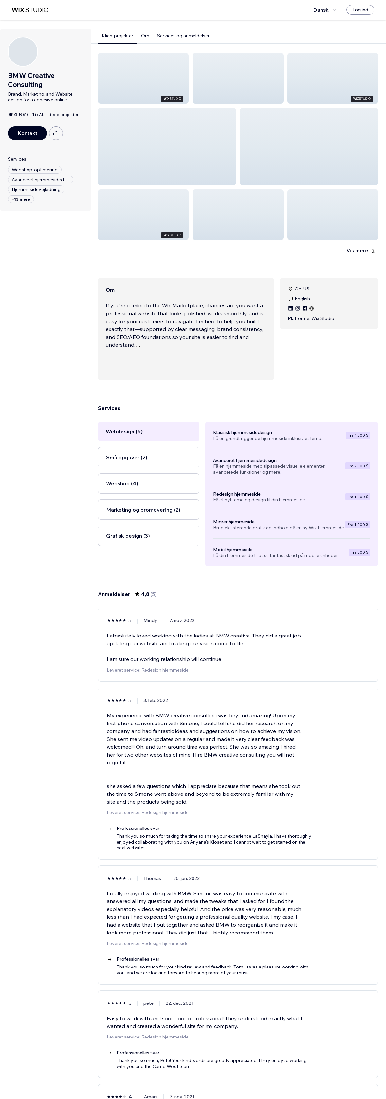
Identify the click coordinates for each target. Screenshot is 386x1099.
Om (145, 36)
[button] (143, 78)
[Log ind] (360, 10)
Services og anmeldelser (183, 36)
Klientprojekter (117, 36)
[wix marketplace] (30, 10)
